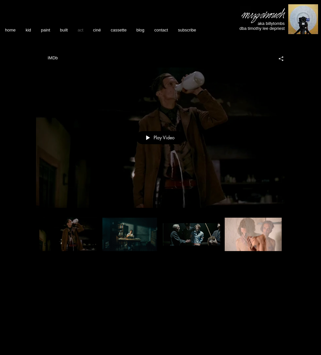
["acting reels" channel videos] (160, 239)
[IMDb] (52, 58)
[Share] (278, 59)
